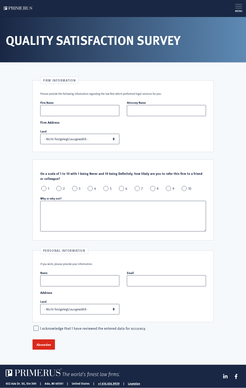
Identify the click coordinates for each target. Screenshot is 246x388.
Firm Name (46, 102)
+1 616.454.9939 (109, 383)
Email (130, 273)
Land (43, 131)
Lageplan (134, 383)
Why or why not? (51, 198)
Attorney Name (136, 102)
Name (43, 273)
